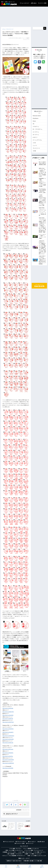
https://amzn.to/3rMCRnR (8, 763)
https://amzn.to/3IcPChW (8, 722)
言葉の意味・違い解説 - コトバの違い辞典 (33, 861)
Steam (34, 121)
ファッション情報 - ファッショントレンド (34, 850)
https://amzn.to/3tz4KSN (7, 715)
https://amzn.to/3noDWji (7, 768)
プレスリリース (25, 810)
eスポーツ (35, 137)
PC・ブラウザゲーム (38, 129)
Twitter (35, 63)
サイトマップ (30, 843)
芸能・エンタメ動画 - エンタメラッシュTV (37, 855)
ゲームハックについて (24, 3)
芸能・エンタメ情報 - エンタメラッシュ (14, 850)
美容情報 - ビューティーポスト (9, 852)
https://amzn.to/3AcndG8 (8, 739)
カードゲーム (36, 132)
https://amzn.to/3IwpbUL (7, 752)
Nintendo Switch (37, 115)
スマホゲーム (36, 126)
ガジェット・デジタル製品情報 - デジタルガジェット (14, 855)
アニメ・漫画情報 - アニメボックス (31, 848)
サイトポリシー (32, 841)
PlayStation (35, 118)
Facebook (39, 63)
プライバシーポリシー (21, 841)
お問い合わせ (33, 3)
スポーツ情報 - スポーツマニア (25, 852)
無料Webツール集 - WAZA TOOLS (14, 861)
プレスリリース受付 (42, 3)
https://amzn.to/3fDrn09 (7, 718)
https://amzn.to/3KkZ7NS (8, 711)
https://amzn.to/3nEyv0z (7, 742)
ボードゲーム (36, 134)
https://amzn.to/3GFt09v (7, 708)
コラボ (34, 143)
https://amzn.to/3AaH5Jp (7, 728)
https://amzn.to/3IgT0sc (7, 756)
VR (33, 124)
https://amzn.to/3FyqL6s (7, 749)
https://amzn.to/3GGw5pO (8, 735)
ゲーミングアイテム (37, 140)
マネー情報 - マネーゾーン (40, 852)
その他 (34, 151)
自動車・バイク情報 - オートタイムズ (33, 854)
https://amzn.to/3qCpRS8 (8, 759)
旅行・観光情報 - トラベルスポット (15, 854)
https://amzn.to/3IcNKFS (7, 732)
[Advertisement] (24, 16)
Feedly (43, 63)
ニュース (35, 145)
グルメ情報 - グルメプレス (15, 848)
